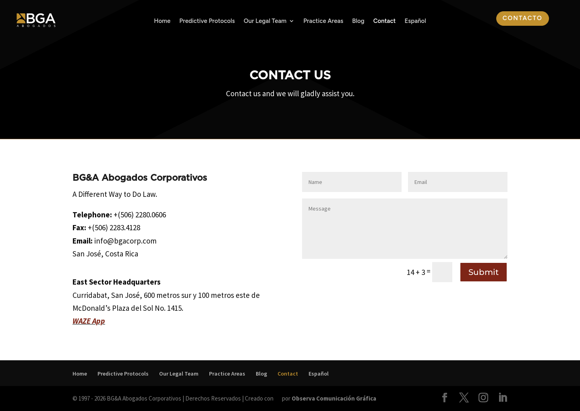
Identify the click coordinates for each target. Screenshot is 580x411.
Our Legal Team (265, 21)
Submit (483, 272)
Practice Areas (323, 21)
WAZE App (88, 321)
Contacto (523, 18)
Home (162, 21)
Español (415, 21)
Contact (384, 21)
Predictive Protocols (207, 21)
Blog (358, 21)
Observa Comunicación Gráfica (334, 398)
